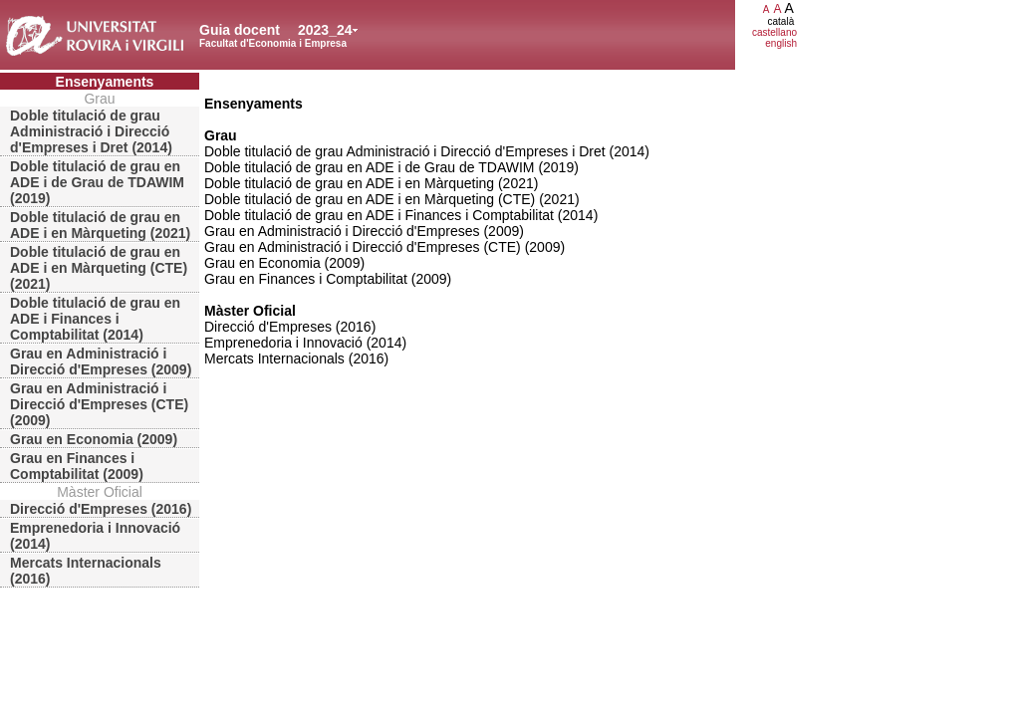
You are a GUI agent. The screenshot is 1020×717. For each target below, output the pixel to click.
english (781, 43)
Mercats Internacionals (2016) (85, 571)
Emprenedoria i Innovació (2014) (95, 536)
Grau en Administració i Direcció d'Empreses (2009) (100, 361)
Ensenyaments (105, 82)
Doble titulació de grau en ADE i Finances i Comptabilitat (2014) (95, 319)
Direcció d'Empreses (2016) (100, 509)
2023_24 (325, 30)
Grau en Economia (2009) (93, 439)
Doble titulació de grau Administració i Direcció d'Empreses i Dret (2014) (91, 131)
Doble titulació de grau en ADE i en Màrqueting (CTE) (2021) (98, 268)
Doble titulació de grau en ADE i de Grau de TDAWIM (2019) (97, 182)
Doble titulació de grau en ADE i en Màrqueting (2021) (100, 225)
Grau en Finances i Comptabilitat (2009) (76, 466)
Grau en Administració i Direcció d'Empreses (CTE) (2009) (99, 404)
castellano (774, 32)
